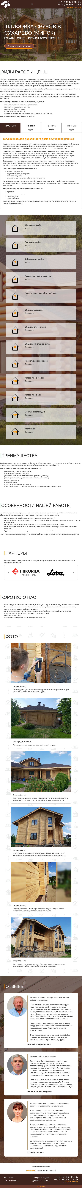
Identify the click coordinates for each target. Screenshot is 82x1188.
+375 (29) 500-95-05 (69, 2)
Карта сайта (41, 1186)
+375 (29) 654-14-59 (69, 4)
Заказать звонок (74, 7)
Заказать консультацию (19, 46)
